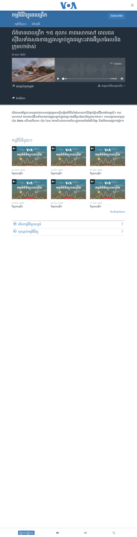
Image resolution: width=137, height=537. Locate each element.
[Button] (18, 99)
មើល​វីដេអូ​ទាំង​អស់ (117, 212)
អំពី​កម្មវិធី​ (36, 24)
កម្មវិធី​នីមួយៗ (20, 24)
